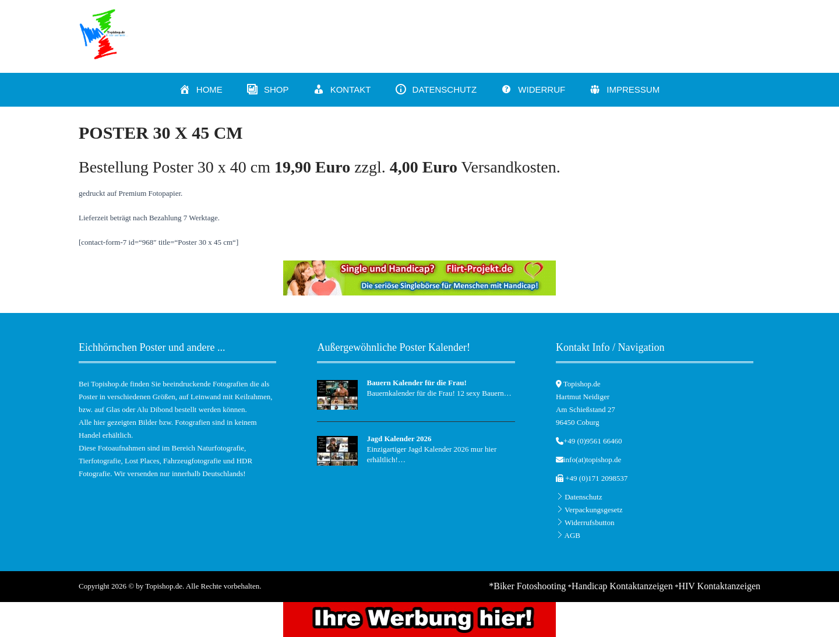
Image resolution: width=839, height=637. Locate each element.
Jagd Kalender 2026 (398, 438)
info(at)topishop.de (592, 459)
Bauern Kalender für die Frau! (416, 382)
